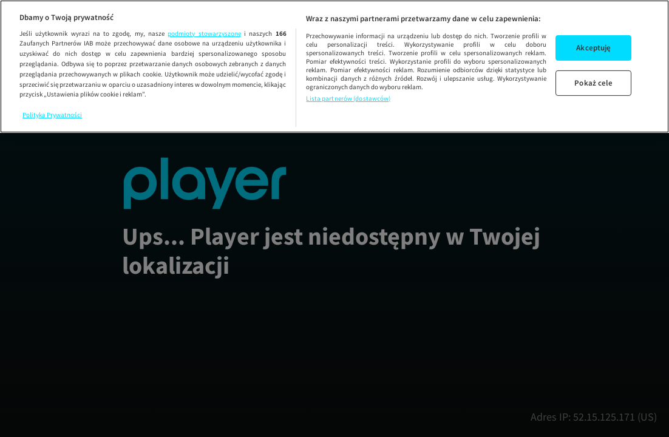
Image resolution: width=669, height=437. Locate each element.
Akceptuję (593, 47)
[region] (334, 66)
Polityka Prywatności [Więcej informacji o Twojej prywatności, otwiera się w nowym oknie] (52, 114)
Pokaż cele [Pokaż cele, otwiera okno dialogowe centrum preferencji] (593, 83)
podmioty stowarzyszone (204, 33)
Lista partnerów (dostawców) (348, 98)
